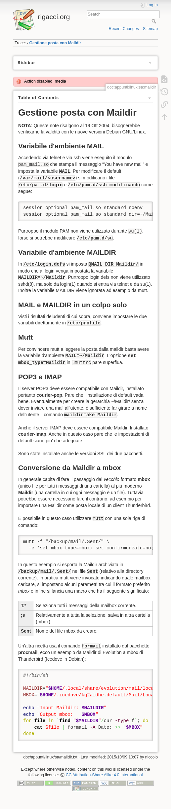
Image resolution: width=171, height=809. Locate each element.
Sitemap (150, 28)
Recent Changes (124, 28)
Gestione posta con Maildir (55, 43)
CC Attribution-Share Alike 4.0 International (104, 775)
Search (154, 21)
